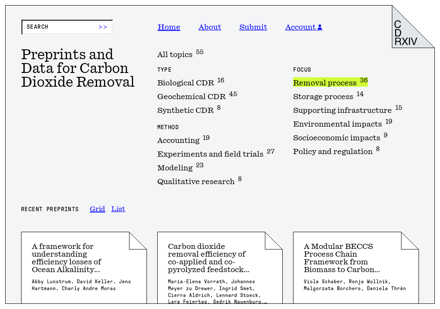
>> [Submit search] (102, 27)
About (210, 27)
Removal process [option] (330, 82)
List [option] (118, 209)
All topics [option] (180, 53)
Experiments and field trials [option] (216, 153)
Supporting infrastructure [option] (347, 109)
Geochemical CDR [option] (197, 95)
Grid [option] (97, 209)
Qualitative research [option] (199, 180)
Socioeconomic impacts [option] (340, 137)
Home (169, 27)
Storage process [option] (328, 95)
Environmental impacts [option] (342, 123)
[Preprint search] (67, 27)
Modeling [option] (180, 167)
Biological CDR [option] (190, 82)
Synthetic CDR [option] (189, 109)
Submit (253, 27)
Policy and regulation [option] (336, 150)
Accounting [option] (183, 139)
